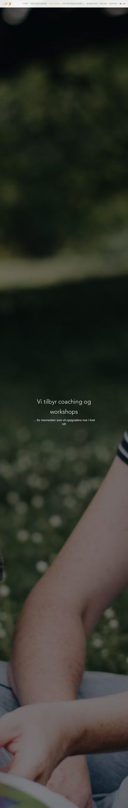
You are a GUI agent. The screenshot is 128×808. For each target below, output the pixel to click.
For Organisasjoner (72, 4)
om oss (103, 4)
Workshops (92, 4)
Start (25, 4)
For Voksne (54, 4)
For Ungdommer (38, 4)
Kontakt (113, 4)
